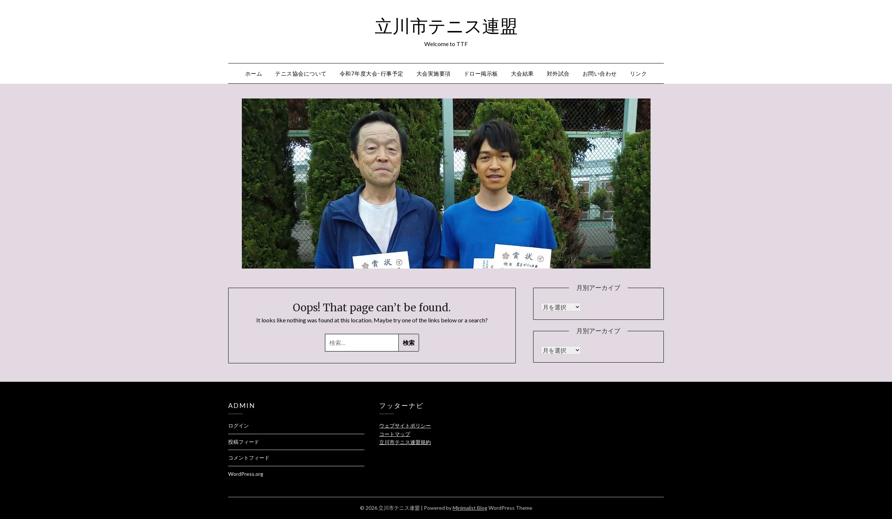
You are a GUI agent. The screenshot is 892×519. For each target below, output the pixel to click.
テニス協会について (301, 73)
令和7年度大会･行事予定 (372, 73)
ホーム (254, 73)
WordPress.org (245, 474)
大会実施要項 (433, 73)
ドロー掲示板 (481, 73)
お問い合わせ (600, 73)
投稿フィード (243, 442)
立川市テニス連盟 (446, 26)
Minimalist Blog (470, 508)
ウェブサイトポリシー (405, 425)
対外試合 (558, 73)
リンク (638, 73)
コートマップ (394, 434)
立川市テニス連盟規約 (405, 442)
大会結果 (522, 73)
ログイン (238, 425)
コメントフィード (249, 457)
